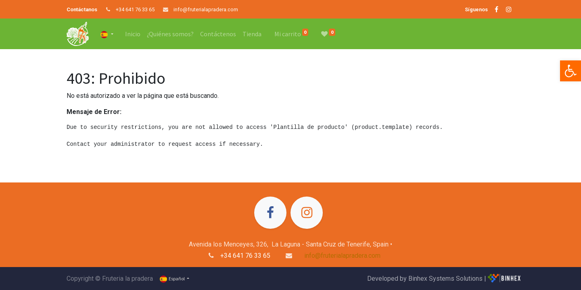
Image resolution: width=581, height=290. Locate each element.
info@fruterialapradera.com (205, 9)
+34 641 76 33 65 (135, 9)
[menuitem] (133, 34)
